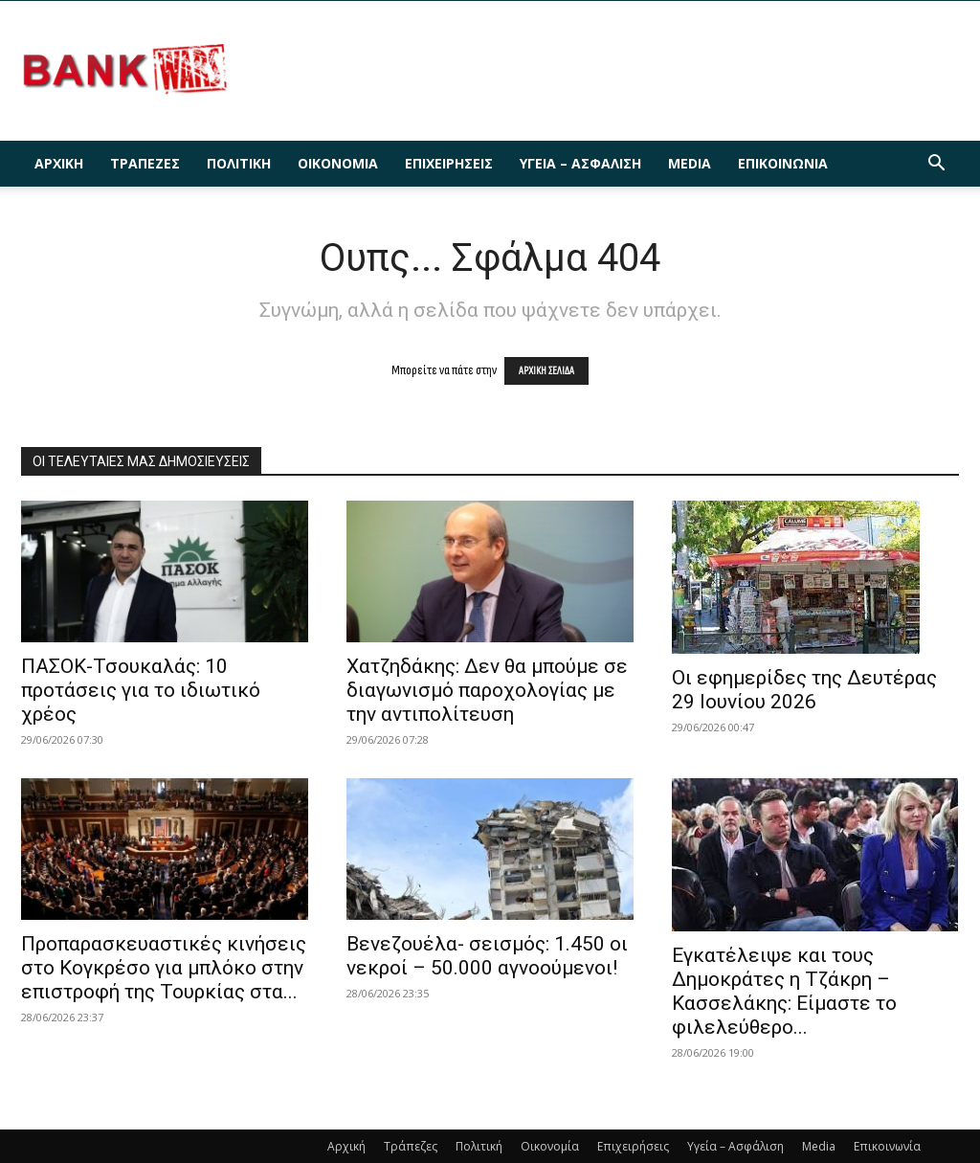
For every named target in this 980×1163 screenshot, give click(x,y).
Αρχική (58, 163)
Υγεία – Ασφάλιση (580, 163)
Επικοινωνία (783, 163)
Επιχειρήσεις (449, 163)
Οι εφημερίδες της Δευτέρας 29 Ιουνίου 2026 (804, 689)
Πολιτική (239, 163)
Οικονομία (338, 163)
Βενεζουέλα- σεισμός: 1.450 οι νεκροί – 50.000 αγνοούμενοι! (487, 955)
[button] (936, 165)
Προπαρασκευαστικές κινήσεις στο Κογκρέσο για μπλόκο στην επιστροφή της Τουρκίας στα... (163, 967)
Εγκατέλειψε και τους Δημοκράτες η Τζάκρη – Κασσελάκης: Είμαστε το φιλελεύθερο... (784, 991)
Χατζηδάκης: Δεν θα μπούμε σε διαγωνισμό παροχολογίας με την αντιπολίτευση (487, 690)
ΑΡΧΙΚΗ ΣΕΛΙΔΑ (546, 371)
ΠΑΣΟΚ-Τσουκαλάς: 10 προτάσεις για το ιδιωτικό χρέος (140, 690)
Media (689, 163)
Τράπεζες (145, 163)
